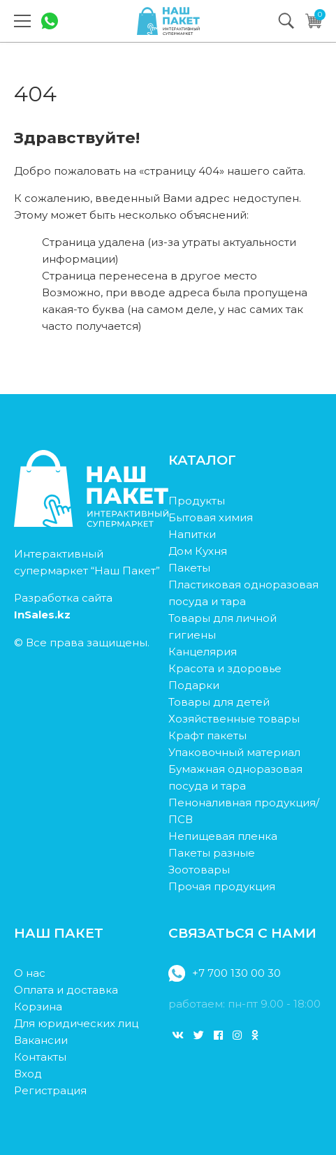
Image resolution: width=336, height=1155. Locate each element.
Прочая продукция (221, 886)
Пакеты (189, 567)
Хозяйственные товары (234, 718)
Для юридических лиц (76, 1023)
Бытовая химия (210, 517)
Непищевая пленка (222, 836)
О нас (29, 973)
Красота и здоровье (225, 668)
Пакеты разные (211, 852)
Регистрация (50, 1090)
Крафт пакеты (207, 735)
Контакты (40, 1056)
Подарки (193, 685)
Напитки (192, 534)
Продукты (196, 500)
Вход (28, 1073)
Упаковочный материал (234, 752)
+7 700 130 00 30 (224, 973)
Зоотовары (199, 869)
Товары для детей (219, 702)
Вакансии (41, 1040)
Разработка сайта (63, 606)
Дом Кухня (197, 551)
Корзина (38, 1006)
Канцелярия (202, 651)
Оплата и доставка (66, 989)
